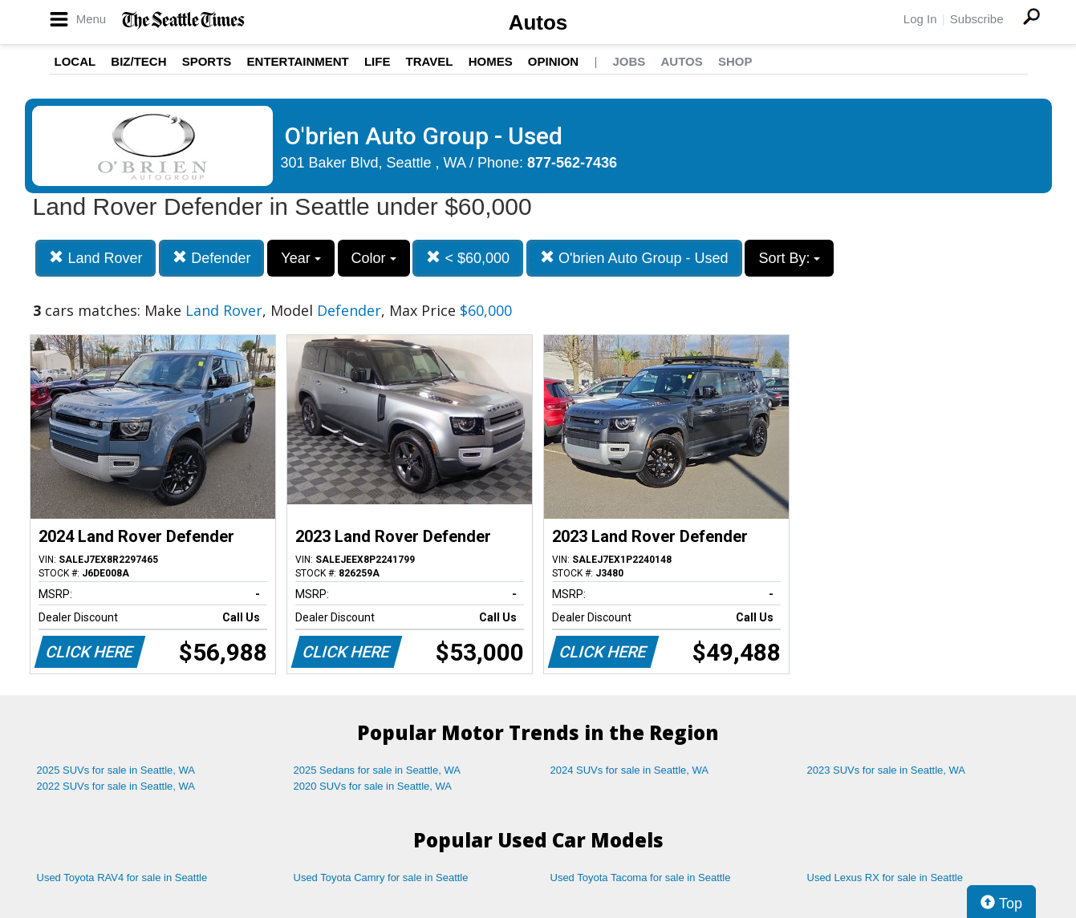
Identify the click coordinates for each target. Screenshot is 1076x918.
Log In (920, 19)
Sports (207, 61)
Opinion (553, 61)
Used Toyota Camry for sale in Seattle (381, 877)
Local (75, 61)
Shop (735, 61)
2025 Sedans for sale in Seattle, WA (377, 770)
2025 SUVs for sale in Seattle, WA (116, 770)
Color (373, 258)
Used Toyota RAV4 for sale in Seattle (122, 877)
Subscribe (977, 19)
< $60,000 (468, 257)
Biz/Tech (138, 61)
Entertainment (298, 61)
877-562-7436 (572, 163)
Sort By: (789, 258)
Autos (538, 22)
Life (377, 61)
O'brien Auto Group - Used (634, 257)
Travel (429, 61)
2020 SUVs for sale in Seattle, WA (373, 786)
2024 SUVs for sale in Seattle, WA (629, 770)
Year (300, 258)
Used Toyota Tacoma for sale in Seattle (640, 877)
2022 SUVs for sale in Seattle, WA (116, 786)
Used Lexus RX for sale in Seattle (885, 877)
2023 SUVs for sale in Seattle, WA (886, 770)
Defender (211, 257)
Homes (491, 61)
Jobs (628, 61)
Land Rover (95, 257)
